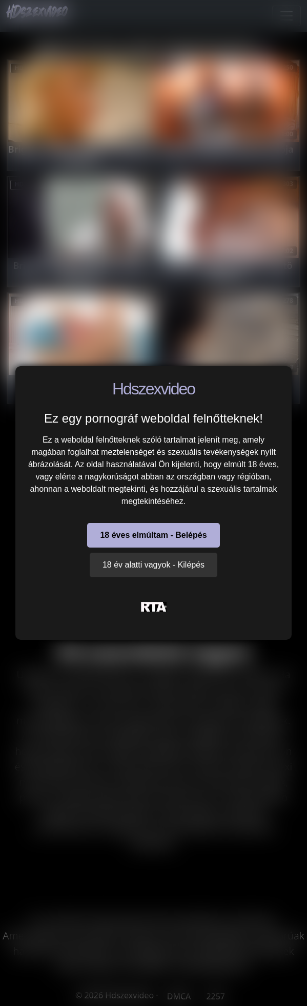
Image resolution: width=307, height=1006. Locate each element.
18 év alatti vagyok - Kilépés (153, 564)
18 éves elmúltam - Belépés (153, 535)
